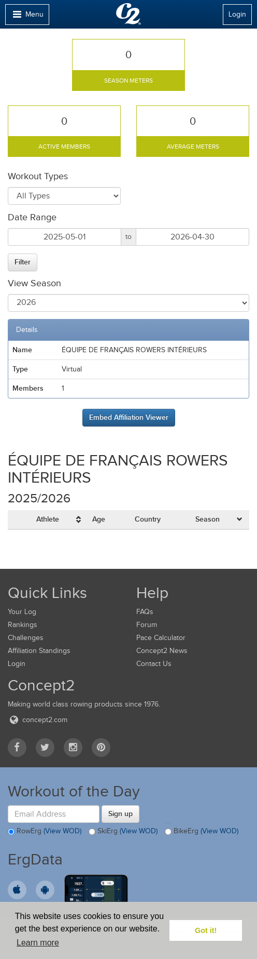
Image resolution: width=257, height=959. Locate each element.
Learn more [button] (38, 942)
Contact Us (154, 664)
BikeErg (201, 832)
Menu (27, 17)
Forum (146, 625)
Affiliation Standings (39, 651)
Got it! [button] (206, 930)
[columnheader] (60, 519)
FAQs (144, 612)
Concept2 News (162, 651)
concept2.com (37, 720)
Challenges (26, 638)
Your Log (22, 612)
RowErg (44, 832)
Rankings (22, 625)
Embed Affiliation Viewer (128, 417)
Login (237, 14)
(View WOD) (62, 831)
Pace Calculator (160, 638)
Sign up (120, 813)
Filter (23, 262)
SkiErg (123, 832)
